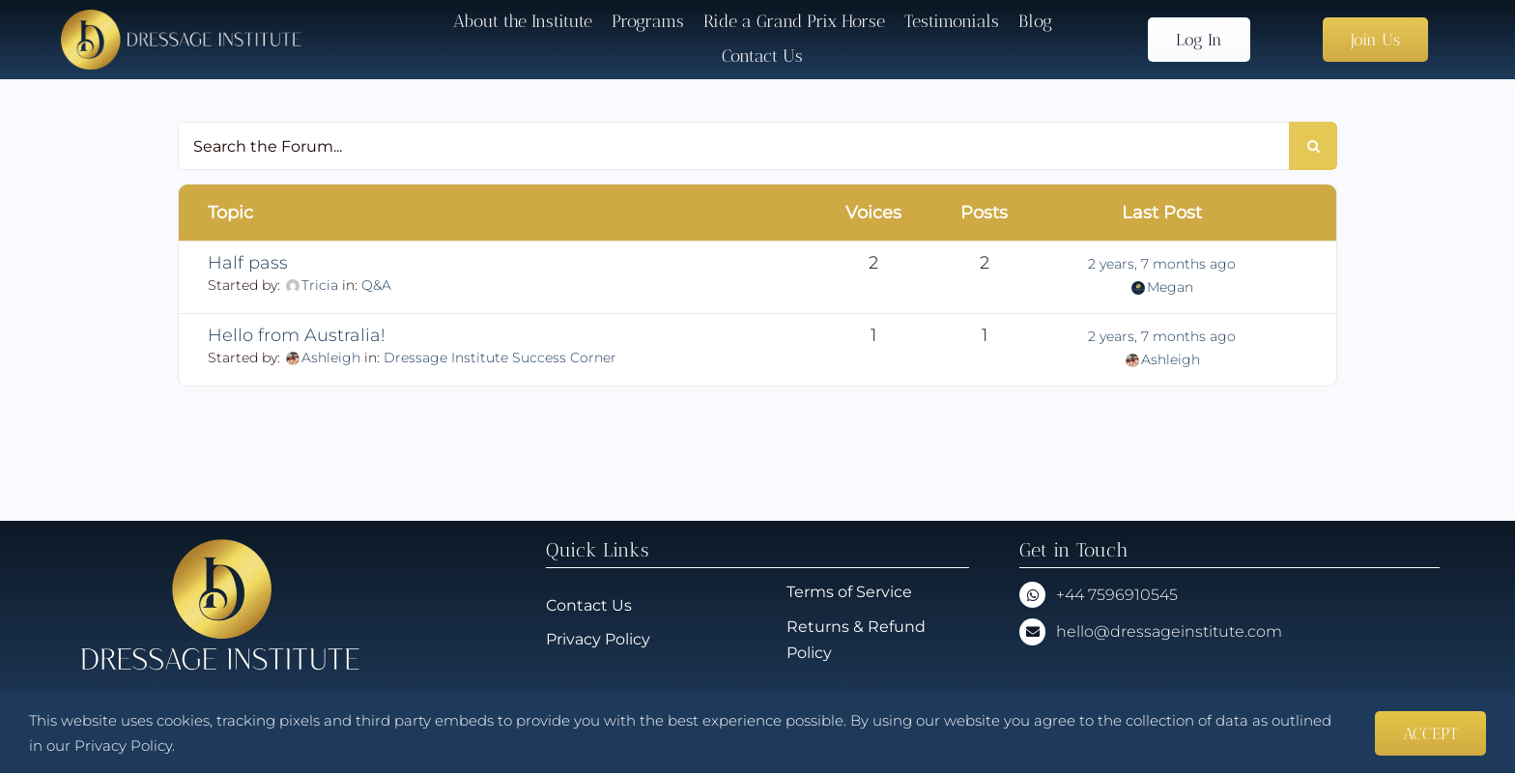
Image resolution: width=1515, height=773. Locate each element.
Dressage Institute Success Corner (500, 357)
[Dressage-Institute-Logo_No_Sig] (181, 17)
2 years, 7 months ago (1162, 263)
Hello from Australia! (297, 335)
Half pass (248, 262)
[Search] (1313, 146)
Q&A (376, 285)
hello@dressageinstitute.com (1169, 631)
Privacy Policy (123, 745)
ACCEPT (1430, 733)
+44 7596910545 (1117, 595)
